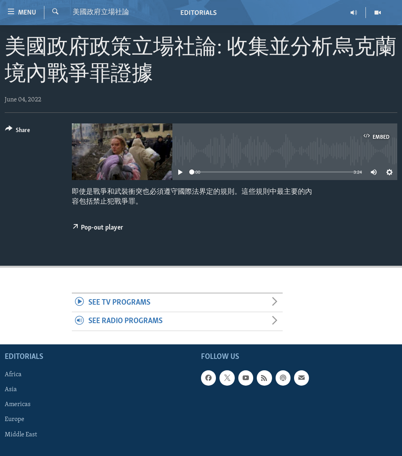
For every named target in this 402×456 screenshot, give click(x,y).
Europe (14, 419)
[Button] (17, 131)
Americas (18, 404)
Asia (11, 389)
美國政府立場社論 (101, 12)
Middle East (21, 434)
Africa (13, 374)
